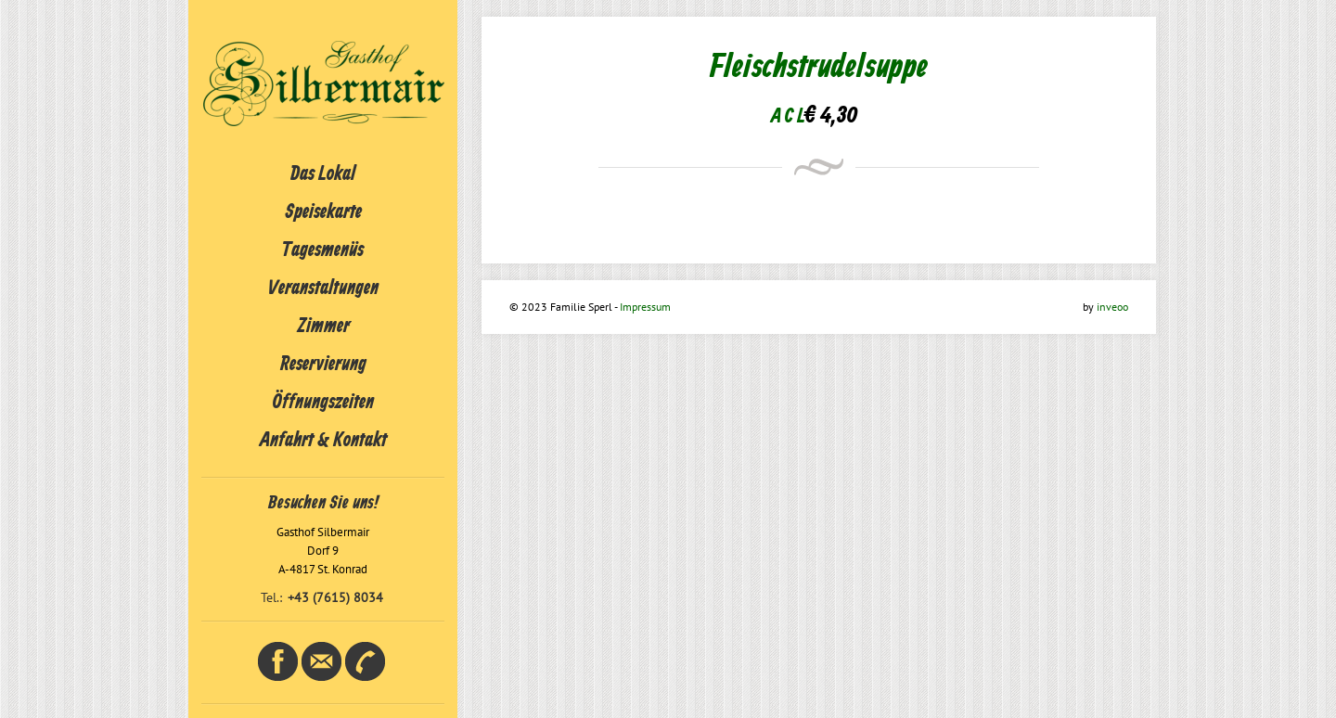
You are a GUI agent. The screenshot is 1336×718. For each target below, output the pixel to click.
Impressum (645, 307)
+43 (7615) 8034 (335, 597)
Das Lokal (322, 174)
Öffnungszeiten (323, 403)
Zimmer (323, 327)
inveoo (1112, 307)
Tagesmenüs (323, 250)
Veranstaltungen (323, 288)
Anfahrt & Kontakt (323, 441)
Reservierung (323, 365)
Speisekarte (323, 212)
